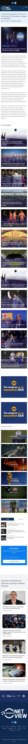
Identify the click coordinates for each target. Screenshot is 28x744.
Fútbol (7, 21)
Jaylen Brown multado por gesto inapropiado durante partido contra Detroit (16, 532)
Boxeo (19, 728)
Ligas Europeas (14, 492)
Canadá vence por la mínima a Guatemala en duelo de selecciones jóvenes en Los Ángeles (13, 264)
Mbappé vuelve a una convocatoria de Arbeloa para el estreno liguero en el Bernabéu (12, 345)
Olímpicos (10, 728)
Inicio (2, 21)
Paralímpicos (12, 730)
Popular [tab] (7, 519)
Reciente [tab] (20, 519)
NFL (16, 728)
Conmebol (14, 450)
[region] (14, 387)
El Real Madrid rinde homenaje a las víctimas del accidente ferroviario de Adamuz (12, 204)
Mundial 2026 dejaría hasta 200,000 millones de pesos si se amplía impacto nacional (12, 143)
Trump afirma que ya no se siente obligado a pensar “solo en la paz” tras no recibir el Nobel (13, 632)
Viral (24, 728)
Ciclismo (5, 728)
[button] (14, 387)
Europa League (14, 464)
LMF (14, 506)
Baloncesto (13, 726)
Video (18, 730)
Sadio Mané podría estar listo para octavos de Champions (15, 524)
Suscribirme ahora (14, 561)
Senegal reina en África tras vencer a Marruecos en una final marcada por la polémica (12, 244)
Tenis (24, 726)
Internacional (14, 478)
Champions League (16, 21)
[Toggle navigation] (26, 7)
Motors (19, 726)
